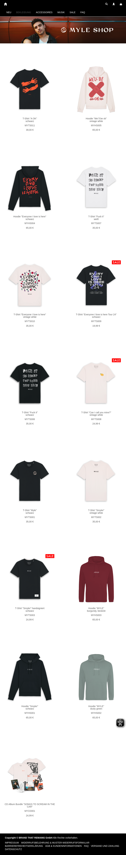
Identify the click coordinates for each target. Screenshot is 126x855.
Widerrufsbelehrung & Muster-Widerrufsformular (55, 842)
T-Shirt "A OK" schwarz (30, 119)
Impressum (12, 842)
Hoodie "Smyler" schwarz (29, 707)
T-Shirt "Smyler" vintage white (96, 511)
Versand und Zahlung (105, 846)
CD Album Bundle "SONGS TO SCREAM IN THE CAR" (30, 805)
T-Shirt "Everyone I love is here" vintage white (30, 315)
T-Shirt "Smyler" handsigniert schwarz (29, 609)
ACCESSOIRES (44, 12)
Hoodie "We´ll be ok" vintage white (96, 119)
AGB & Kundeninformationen (63, 846)
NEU (8, 12)
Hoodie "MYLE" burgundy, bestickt (96, 609)
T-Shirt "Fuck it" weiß (96, 217)
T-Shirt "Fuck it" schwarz (30, 413)
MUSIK (61, 12)
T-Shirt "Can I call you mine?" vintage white (96, 413)
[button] (106, 4)
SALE (72, 12)
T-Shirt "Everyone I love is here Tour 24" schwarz (96, 315)
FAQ (82, 12)
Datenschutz (13, 849)
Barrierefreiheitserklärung (24, 846)
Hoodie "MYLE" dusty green (96, 707)
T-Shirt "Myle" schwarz (30, 511)
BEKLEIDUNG (23, 12)
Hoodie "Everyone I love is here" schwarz (29, 217)
